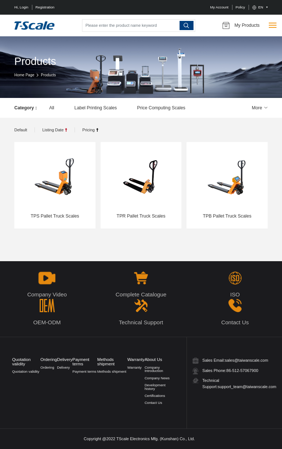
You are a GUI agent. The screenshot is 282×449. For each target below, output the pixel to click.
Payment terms (84, 371)
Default (20, 130)
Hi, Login (21, 7)
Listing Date (53, 130)
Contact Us (153, 403)
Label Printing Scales (96, 107)
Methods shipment (111, 371)
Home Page (24, 75)
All (51, 107)
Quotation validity (25, 371)
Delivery (63, 367)
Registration (45, 7)
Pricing (88, 130)
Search (187, 25)
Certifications (155, 396)
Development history (155, 387)
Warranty (134, 367)
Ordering (47, 367)
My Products (241, 25)
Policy (240, 7)
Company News (157, 378)
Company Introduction (154, 369)
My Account (219, 7)
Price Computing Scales (161, 107)
